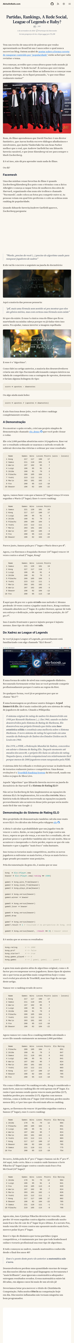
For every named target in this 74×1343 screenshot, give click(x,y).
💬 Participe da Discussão (46, 30)
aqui (44, 34)
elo (55, 822)
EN (39, 26)
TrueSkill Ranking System (31, 772)
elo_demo (34, 431)
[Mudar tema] (63, 3)
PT (35, 26)
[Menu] (69, 3)
